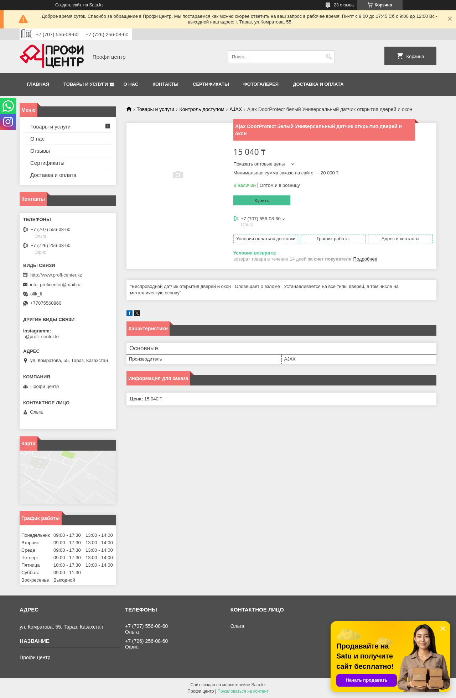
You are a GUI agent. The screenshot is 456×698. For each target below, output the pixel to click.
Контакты (165, 84)
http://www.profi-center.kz (56, 275)
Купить (261, 200)
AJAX (235, 109)
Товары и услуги (85, 84)
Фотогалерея (261, 84)
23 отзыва (344, 4)
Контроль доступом (202, 109)
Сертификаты (211, 84)
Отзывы (40, 151)
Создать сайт (68, 4)
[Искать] (328, 57)
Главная (38, 84)
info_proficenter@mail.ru (55, 284)
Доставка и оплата (318, 84)
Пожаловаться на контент (242, 691)
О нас (131, 84)
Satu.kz (258, 684)
